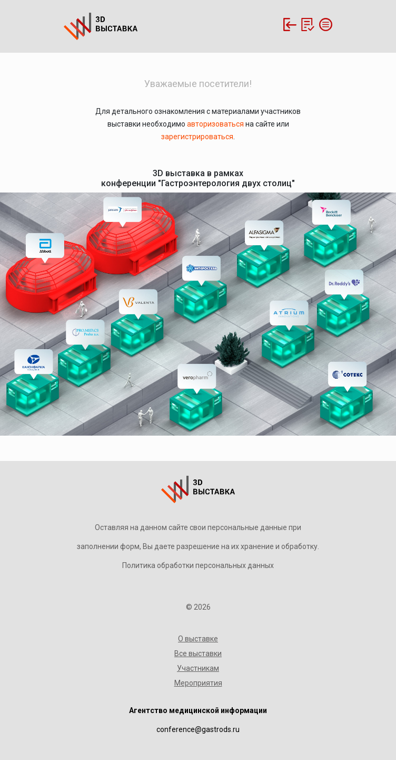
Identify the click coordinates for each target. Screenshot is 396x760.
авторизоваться (215, 124)
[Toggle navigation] (324, 24)
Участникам (198, 668)
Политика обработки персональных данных (198, 565)
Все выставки (198, 653)
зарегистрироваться (197, 136)
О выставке (198, 638)
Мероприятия (198, 683)
